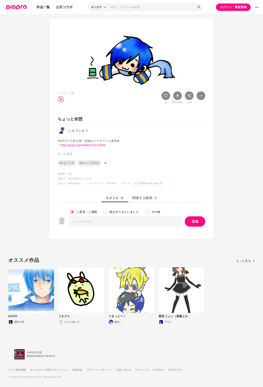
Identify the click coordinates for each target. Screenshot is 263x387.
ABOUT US (174, 369)
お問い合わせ (123, 369)
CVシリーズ (142, 369)
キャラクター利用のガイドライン (49, 369)
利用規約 (77, 369)
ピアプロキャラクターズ (148, 183)
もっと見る (245, 260)
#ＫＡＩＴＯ (67, 163)
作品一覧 (43, 7)
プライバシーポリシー (99, 369)
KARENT (158, 369)
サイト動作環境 (17, 369)
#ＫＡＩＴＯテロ (89, 163)
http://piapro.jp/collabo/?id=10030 (83, 145)
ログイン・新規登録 (233, 7)
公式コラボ (64, 7)
